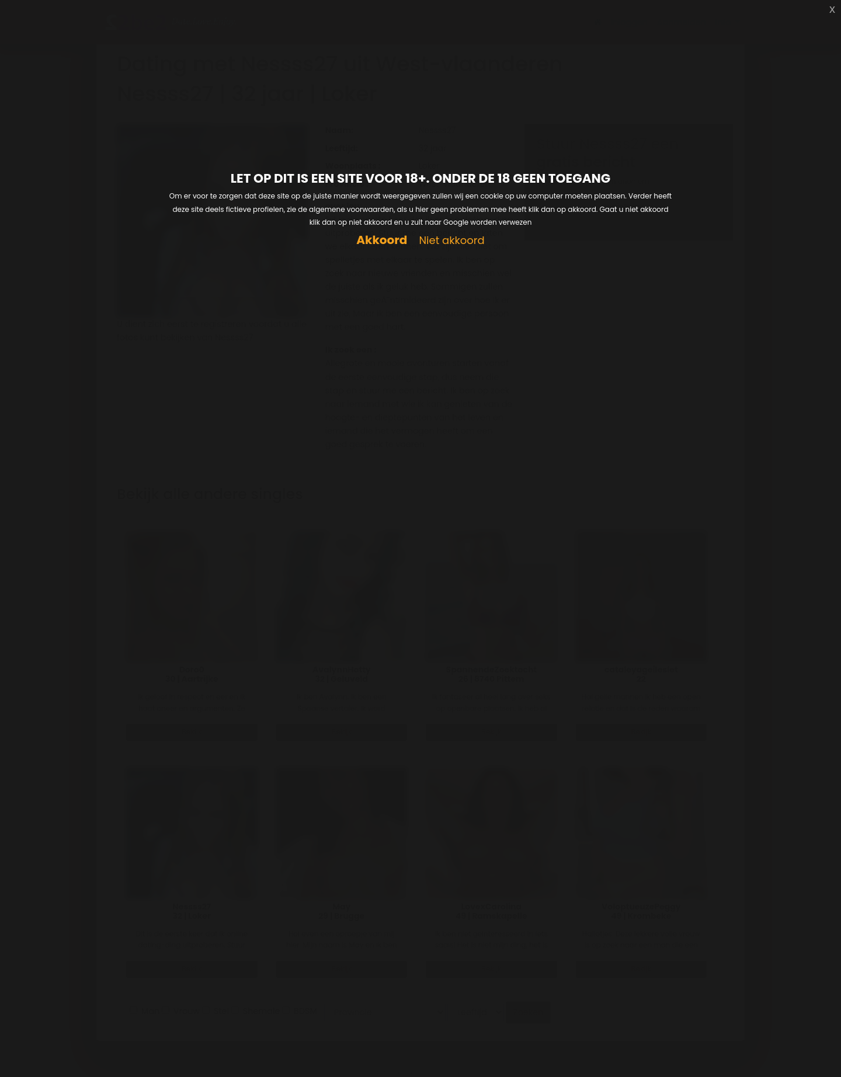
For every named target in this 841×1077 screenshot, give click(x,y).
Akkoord (381, 240)
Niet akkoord (451, 241)
